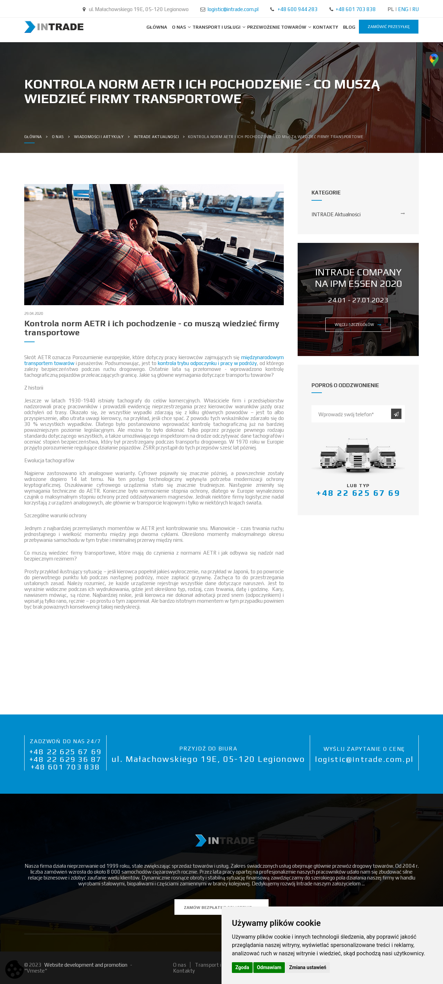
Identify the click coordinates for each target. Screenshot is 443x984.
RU (415, 9)
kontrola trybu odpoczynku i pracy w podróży (207, 363)
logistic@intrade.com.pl (233, 9)
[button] (154, 625)
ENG (403, 9)
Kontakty (325, 27)
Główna (156, 27)
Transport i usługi (217, 27)
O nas (179, 27)
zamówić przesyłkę (389, 26)
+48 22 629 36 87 (65, 759)
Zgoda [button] (242, 967)
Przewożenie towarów (277, 27)
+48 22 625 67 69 (65, 751)
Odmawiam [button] (269, 967)
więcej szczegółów (358, 324)
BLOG (349, 27)
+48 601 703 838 (356, 9)
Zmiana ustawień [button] (307, 967)
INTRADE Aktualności (336, 214)
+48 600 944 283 (298, 9)
